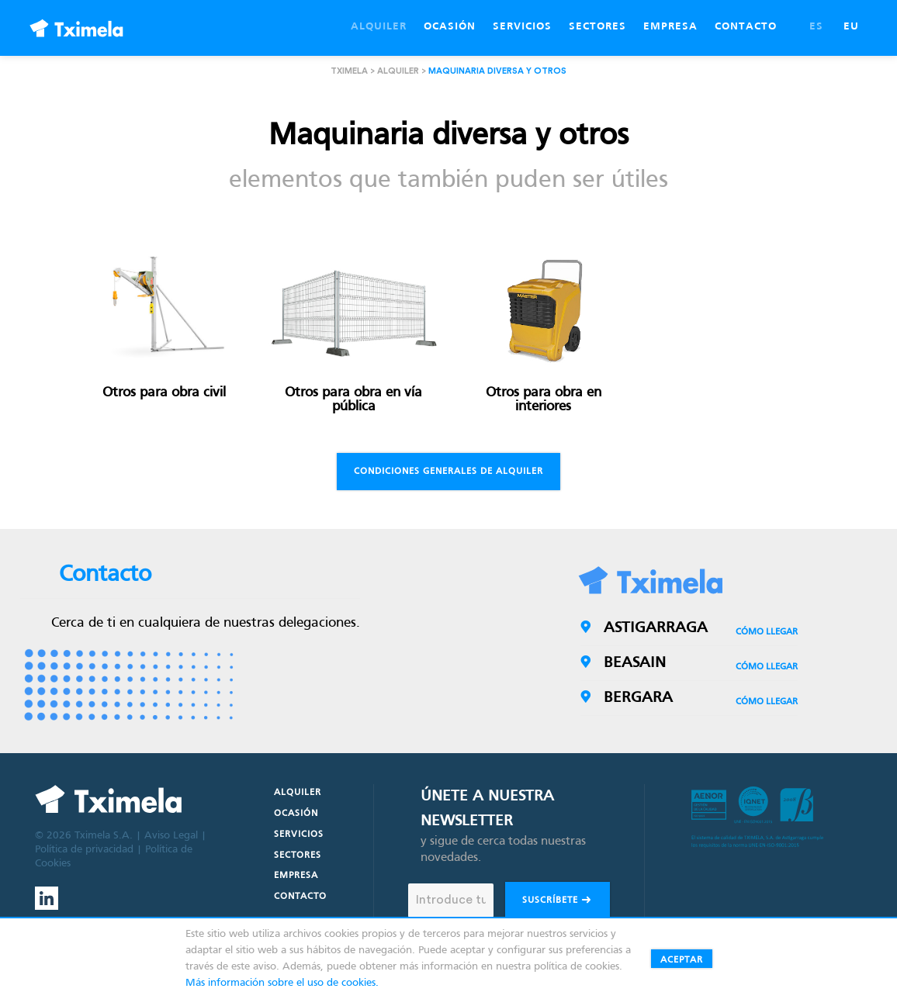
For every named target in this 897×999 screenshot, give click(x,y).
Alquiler (398, 71)
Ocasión (296, 813)
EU (851, 27)
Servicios (299, 834)
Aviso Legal (171, 836)
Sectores (297, 855)
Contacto (300, 896)
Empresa (296, 875)
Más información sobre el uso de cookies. (282, 983)
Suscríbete (558, 902)
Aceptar (681, 960)
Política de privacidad (84, 850)
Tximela (349, 71)
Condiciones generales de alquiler (448, 471)
